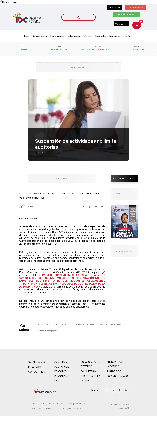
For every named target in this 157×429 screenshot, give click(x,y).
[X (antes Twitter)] (119, 403)
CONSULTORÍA (88, 384)
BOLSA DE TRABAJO (117, 388)
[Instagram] (113, 403)
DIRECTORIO (34, 379)
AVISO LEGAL (61, 374)
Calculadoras (73, 42)
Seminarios (120, 31)
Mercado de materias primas (110, 337)
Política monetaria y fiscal (47, 337)
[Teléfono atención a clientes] (45, 417)
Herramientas (57, 42)
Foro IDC (114, 14)
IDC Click (88, 42)
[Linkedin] (126, 403)
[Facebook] (107, 403)
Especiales (100, 42)
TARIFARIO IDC (114, 384)
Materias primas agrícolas (47, 343)
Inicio (26, 42)
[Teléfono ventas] (42, 421)
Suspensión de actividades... (127, 188)
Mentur (127, 42)
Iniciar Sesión (135, 14)
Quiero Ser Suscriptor (126, 22)
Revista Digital (40, 42)
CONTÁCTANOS (36, 384)
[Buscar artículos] (78, 24)
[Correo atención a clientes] (77, 417)
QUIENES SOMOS (36, 374)
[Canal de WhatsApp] (140, 5)
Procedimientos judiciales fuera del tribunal (78, 337)
